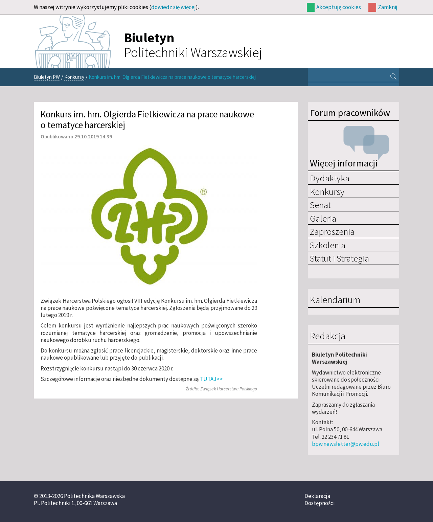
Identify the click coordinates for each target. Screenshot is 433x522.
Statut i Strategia (339, 258)
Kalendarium (335, 300)
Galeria (323, 218)
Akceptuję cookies (338, 7)
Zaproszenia (332, 231)
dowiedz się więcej (173, 7)
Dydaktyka (329, 178)
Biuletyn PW (47, 77)
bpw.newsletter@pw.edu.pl (345, 444)
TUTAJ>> (211, 379)
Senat (320, 204)
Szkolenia (327, 245)
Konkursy (74, 77)
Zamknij (387, 7)
